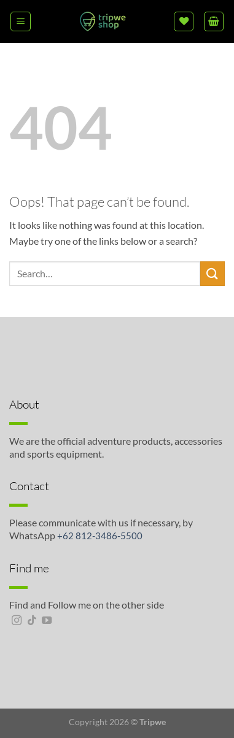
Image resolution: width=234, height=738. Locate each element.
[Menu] (20, 21)
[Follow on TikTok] (32, 620)
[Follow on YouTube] (47, 620)
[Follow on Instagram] (16, 620)
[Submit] (212, 273)
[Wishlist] (183, 21)
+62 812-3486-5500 (99, 535)
